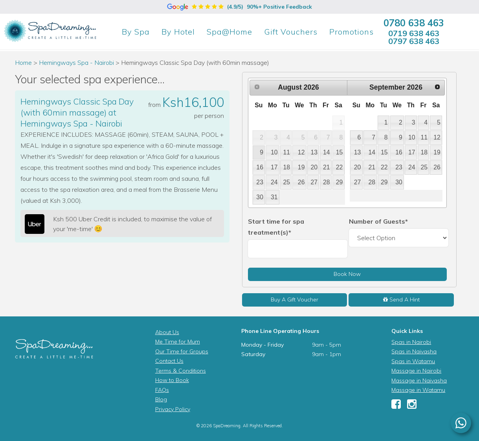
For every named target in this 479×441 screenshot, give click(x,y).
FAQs (162, 389)
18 (286, 167)
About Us (167, 332)
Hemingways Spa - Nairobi (77, 62)
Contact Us (169, 360)
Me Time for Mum (177, 341)
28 (326, 182)
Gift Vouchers (290, 32)
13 (313, 152)
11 (286, 152)
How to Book (172, 380)
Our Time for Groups (181, 351)
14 (326, 152)
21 (326, 167)
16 (259, 167)
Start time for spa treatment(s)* (276, 226)
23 (259, 182)
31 (274, 197)
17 (274, 167)
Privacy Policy (172, 409)
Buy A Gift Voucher (294, 299)
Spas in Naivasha (414, 351)
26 (301, 182)
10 (274, 152)
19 (301, 167)
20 (313, 167)
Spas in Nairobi (411, 341)
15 (339, 152)
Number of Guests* (378, 221)
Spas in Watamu (413, 361)
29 (339, 182)
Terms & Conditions (180, 370)
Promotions (351, 32)
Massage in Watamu (418, 389)
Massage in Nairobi (416, 370)
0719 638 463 (413, 33)
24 (274, 182)
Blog (161, 399)
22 (339, 167)
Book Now (347, 273)
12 (301, 152)
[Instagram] (412, 406)
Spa (136, 32)
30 (259, 197)
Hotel (178, 32)
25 (286, 182)
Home (23, 62)
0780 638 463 (414, 23)
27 (313, 182)
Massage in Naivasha (419, 380)
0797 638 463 (413, 41)
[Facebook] (396, 406)
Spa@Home (229, 32)
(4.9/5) (239, 6)
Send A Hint (401, 299)
